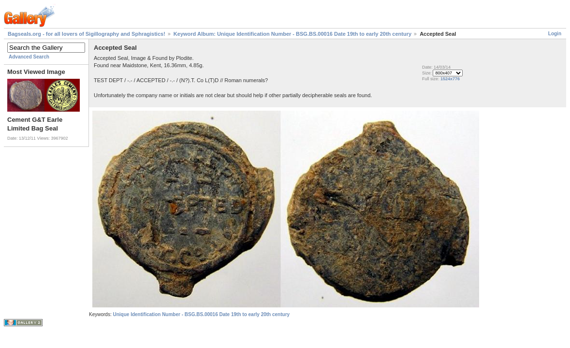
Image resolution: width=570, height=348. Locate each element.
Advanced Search (29, 56)
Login (554, 33)
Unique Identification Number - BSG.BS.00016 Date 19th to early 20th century (201, 314)
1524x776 (450, 78)
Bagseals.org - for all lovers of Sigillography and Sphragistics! (86, 34)
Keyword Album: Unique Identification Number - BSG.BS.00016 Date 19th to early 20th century (292, 34)
